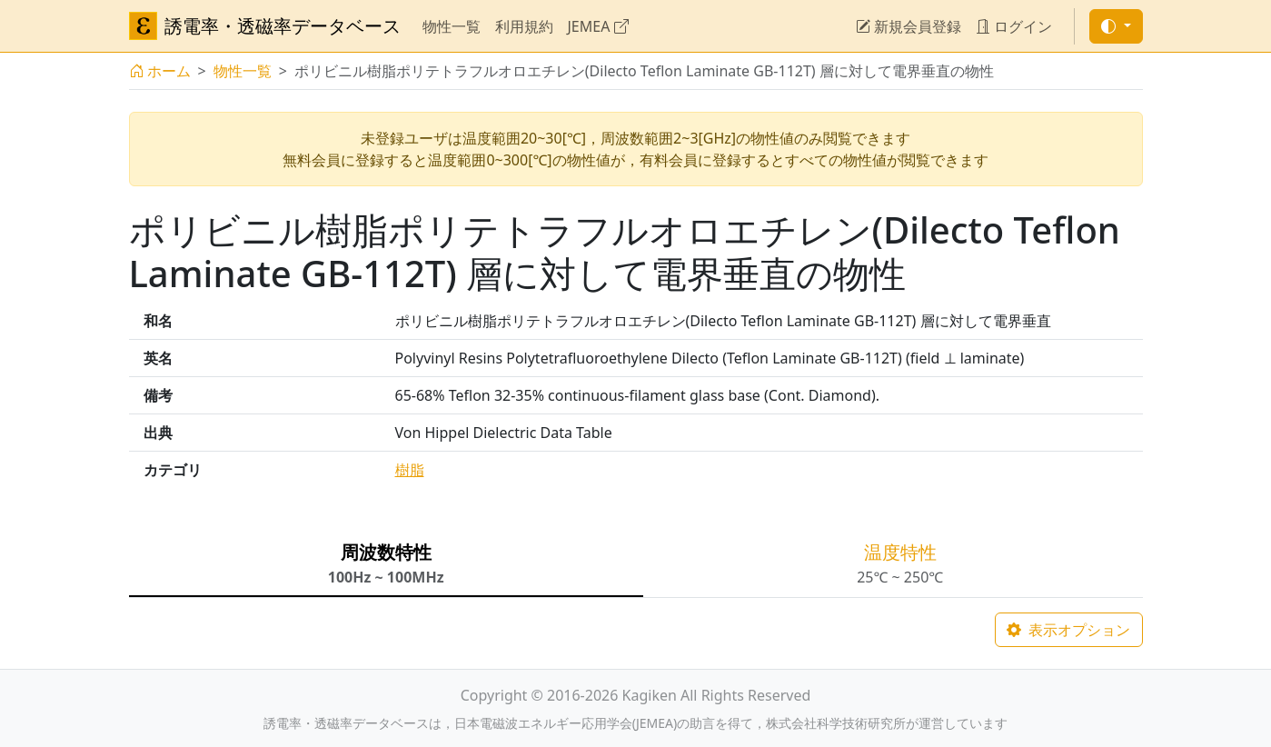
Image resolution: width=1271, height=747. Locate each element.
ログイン (1014, 26)
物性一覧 (451, 26)
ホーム (160, 71)
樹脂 (409, 470)
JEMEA (598, 26)
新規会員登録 (908, 26)
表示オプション (1068, 630)
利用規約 (524, 26)
